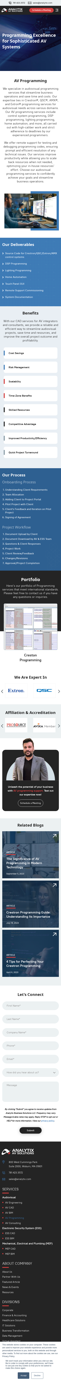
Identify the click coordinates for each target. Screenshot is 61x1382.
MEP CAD (10, 1248)
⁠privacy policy (47, 1120)
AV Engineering (13, 1202)
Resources (8, 1292)
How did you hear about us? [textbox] (23, 1072)
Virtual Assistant (11, 1340)
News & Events (10, 1287)
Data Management (12, 1335)
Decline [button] (37, 1375)
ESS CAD (10, 1233)
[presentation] (2, 691)
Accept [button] (23, 1375)
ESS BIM (9, 1238)
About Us (7, 1271)
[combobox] (30, 1072)
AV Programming (14, 1217)
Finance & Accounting (14, 1315)
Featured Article (11, 1281)
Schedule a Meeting (30, 803)
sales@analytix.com (42, 3)
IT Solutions (8, 1325)
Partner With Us (11, 1276)
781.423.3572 (19, 3)
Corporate (7, 1310)
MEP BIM (10, 1253)
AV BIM (9, 1212)
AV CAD (9, 1207)
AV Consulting (13, 1223)
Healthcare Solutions (13, 1320)
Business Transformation (15, 1330)
